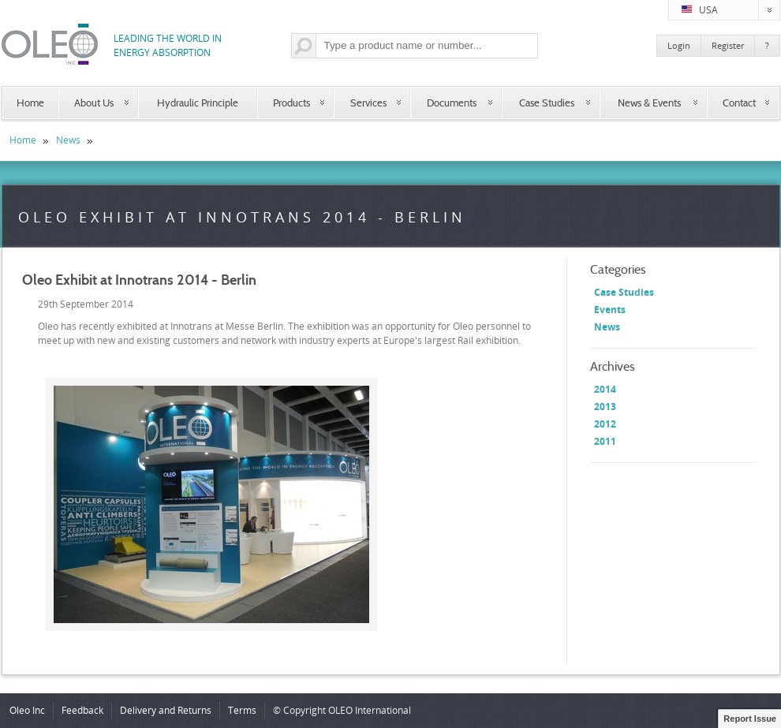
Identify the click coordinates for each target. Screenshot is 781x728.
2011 (605, 441)
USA (730, 10)
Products (291, 102)
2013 (605, 406)
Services (368, 102)
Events (610, 309)
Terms (242, 710)
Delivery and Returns (165, 710)
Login (678, 45)
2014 (605, 389)
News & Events (649, 102)
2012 (605, 424)
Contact (739, 102)
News (68, 140)
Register (728, 45)
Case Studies (546, 102)
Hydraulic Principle (197, 102)
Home (30, 102)
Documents (451, 102)
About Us (94, 102)
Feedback (82, 710)
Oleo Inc (27, 710)
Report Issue (749, 718)
